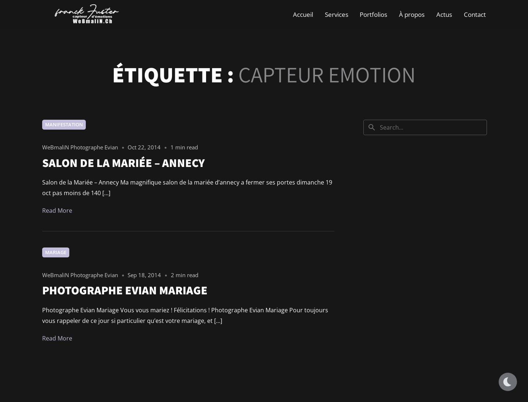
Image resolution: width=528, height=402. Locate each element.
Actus (444, 14)
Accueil (303, 14)
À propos (412, 14)
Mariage (55, 252)
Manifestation (64, 124)
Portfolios (373, 14)
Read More (57, 210)
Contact (475, 14)
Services (336, 14)
